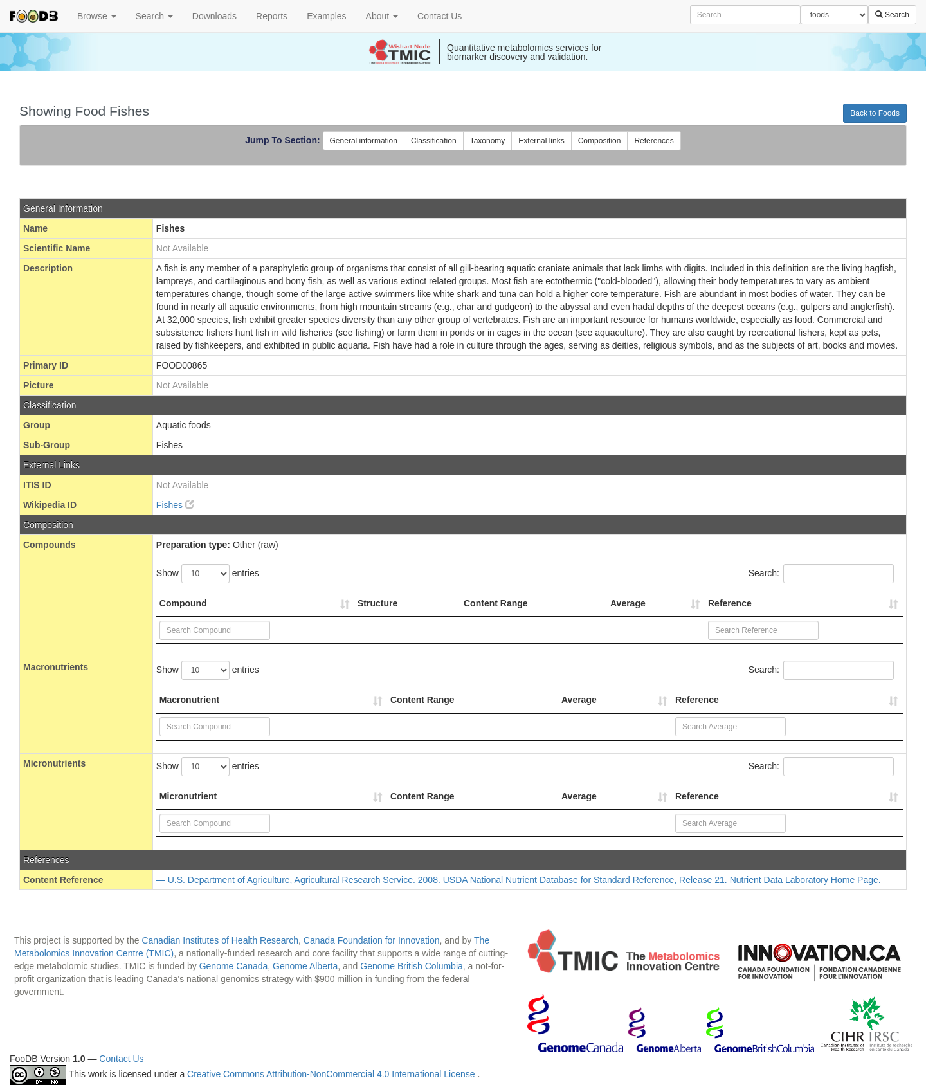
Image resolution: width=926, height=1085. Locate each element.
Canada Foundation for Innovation (372, 940)
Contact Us (439, 16)
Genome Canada (233, 966)
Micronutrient (188, 796)
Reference (730, 603)
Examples (326, 16)
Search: (821, 573)
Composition (599, 140)
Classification (434, 140)
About (382, 16)
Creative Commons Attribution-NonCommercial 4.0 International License (332, 1074)
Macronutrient (189, 700)
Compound (183, 603)
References (653, 140)
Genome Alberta (305, 966)
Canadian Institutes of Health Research (219, 940)
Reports (271, 16)
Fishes (175, 505)
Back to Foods (875, 113)
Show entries (207, 573)
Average (628, 603)
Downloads (214, 16)
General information (363, 140)
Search (154, 16)
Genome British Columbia (411, 966)
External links (541, 140)
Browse (96, 16)
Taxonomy (487, 140)
